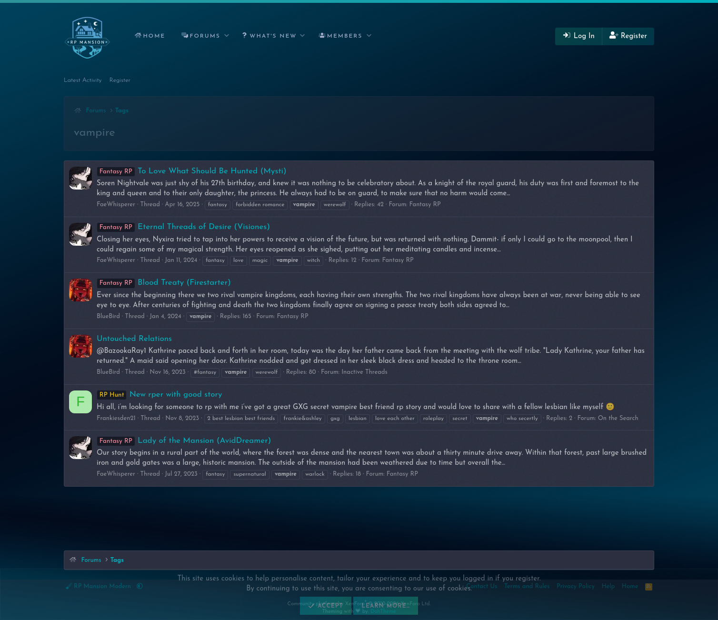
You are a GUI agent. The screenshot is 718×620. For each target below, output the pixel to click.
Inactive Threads (364, 372)
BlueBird (108, 316)
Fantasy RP (425, 204)
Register (120, 80)
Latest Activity (83, 80)
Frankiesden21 (116, 418)
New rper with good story (159, 394)
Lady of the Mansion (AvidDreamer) (184, 441)
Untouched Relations (134, 339)
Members (345, 36)
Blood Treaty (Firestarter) (164, 283)
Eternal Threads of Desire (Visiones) (183, 227)
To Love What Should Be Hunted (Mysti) (192, 171)
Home (154, 36)
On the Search (618, 418)
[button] (226, 36)
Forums (205, 36)
